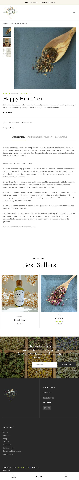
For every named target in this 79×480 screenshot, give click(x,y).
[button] (72, 31)
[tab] (18, 138)
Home (5, 23)
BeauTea (59, 318)
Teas (11, 23)
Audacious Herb (24, 467)
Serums (19, 317)
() (14, 93)
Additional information (40, 137)
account (39, 476)
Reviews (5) (61, 137)
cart (66, 476)
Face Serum (20, 320)
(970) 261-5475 (48, 398)
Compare (28, 122)
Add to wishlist (12, 122)
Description (18, 137)
